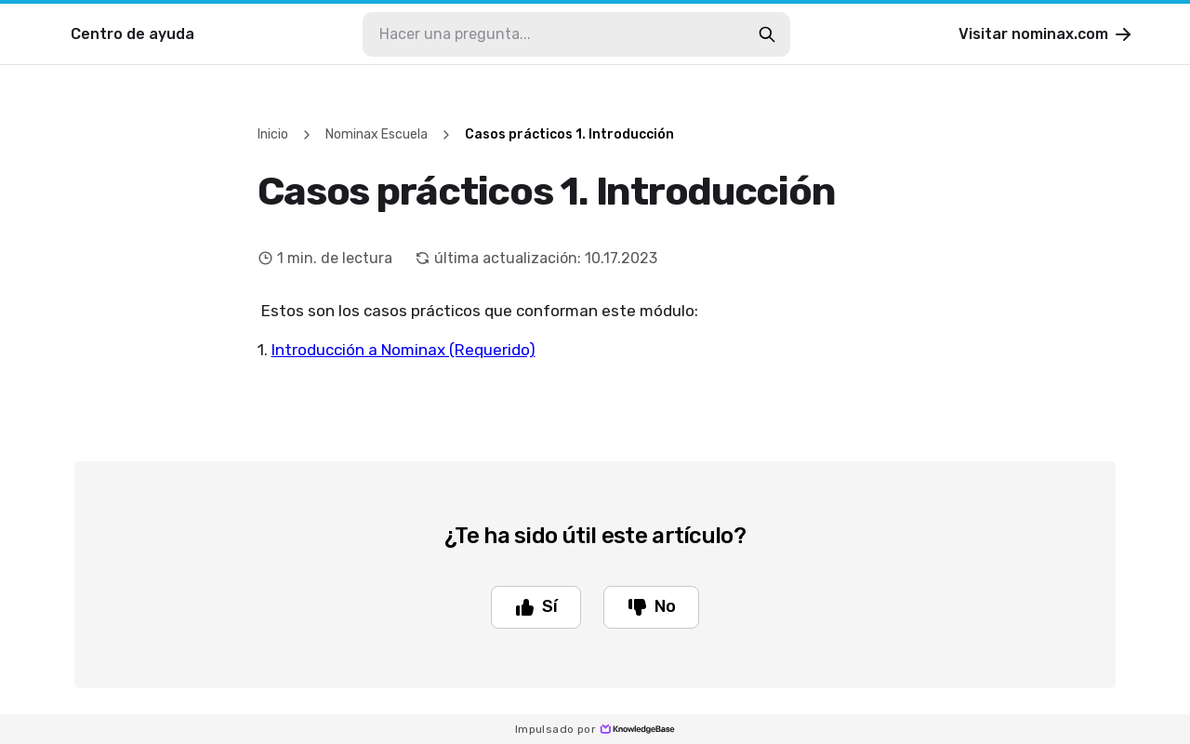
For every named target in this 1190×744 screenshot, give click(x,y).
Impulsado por (595, 729)
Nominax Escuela (376, 134)
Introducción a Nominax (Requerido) (403, 349)
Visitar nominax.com (1046, 34)
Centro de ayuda (132, 34)
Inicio (273, 134)
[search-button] (767, 34)
